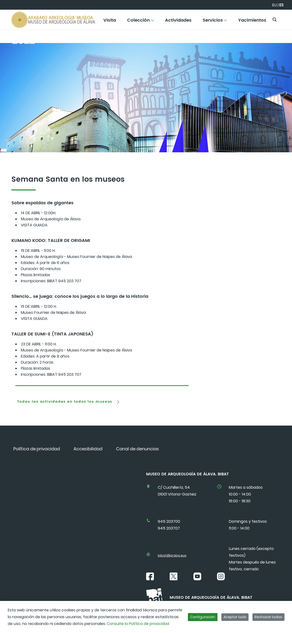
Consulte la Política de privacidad (138, 623)
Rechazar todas (268, 617)
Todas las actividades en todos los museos (65, 401)
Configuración (202, 617)
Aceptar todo (235, 617)
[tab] (102, 383)
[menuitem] (109, 22)
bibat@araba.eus (172, 555)
